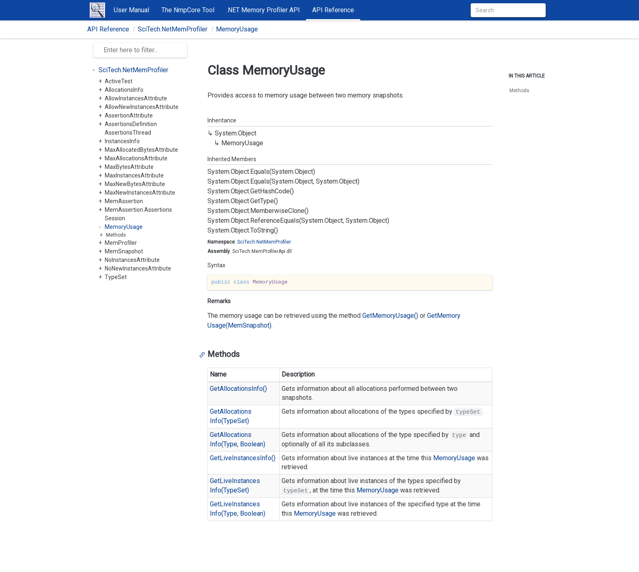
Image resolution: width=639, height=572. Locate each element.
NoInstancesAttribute (132, 260)
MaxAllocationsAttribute (136, 158)
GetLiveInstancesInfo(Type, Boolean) (237, 508)
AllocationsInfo (124, 89)
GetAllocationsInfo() (238, 388)
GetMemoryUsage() (390, 315)
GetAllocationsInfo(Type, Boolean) (237, 439)
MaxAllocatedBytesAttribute (141, 149)
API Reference (333, 10)
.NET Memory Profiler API (263, 10)
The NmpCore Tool (187, 10)
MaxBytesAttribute (129, 167)
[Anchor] (204, 354)
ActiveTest (118, 81)
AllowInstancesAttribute (136, 98)
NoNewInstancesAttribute (138, 268)
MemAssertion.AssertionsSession (138, 214)
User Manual (131, 10)
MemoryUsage (237, 29)
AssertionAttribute (129, 115)
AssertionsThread (128, 132)
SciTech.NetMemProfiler (172, 29)
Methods (116, 235)
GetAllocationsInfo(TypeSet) (230, 416)
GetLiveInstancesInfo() (242, 458)
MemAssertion (124, 201)
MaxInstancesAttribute (134, 175)
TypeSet (116, 277)
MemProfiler (121, 242)
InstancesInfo (122, 141)
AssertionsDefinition (131, 124)
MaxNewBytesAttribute (135, 184)
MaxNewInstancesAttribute (140, 192)
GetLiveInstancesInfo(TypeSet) (235, 485)
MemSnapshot (124, 251)
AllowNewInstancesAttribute (141, 107)
